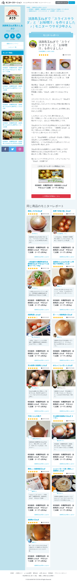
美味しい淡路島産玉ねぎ (36, 469)
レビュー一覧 (12, 47)
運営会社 (35, 573)
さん (35, 233)
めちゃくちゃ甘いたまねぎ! (63, 365)
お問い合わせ (43, 573)
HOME (12, 573)
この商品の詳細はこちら (51, 196)
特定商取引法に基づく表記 (30, 575)
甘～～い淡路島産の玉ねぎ (62, 315)
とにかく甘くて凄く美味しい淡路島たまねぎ (63, 470)
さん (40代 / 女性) (46, 51)
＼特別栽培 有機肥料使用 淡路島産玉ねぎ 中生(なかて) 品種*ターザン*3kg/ (38, 264)
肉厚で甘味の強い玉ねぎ (62, 211)
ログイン (71, 2)
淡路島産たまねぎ (34, 315)
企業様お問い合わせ (61, 2)
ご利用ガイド (19, 573)
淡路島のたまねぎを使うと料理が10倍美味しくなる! (63, 263)
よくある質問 (27, 573)
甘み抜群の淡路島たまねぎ (37, 365)
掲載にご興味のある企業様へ (46, 575)
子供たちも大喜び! (34, 416)
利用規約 (50, 573)
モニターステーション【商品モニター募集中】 (12, 2)
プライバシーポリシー (61, 573)
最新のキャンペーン (12, 43)
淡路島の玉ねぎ (33, 520)
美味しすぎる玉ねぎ (35, 211)
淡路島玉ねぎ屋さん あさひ (41, 257)
